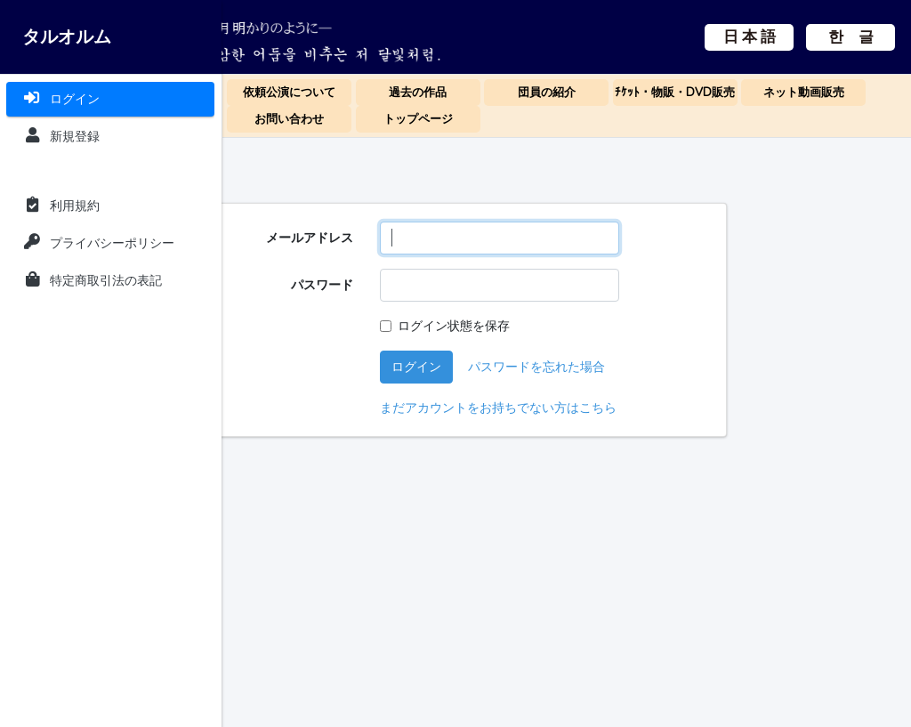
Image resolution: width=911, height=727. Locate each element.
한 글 (756, 50)
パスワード (452, 285)
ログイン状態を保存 (584, 326)
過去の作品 (418, 93)
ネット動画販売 (803, 93)
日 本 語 (756, 23)
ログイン (546, 367)
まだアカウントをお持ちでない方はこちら (628, 407)
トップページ (418, 119)
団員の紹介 (547, 93)
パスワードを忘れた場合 (666, 367)
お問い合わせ (289, 119)
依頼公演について (289, 93)
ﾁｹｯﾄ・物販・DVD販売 (675, 93)
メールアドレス (439, 237)
